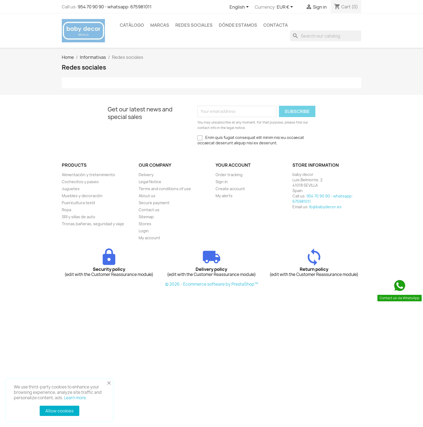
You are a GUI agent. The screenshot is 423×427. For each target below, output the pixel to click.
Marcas (159, 25)
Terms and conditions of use (165, 188)
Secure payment (154, 202)
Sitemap (146, 216)
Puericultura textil (78, 202)
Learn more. (75, 398)
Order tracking (229, 174)
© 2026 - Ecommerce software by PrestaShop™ (211, 284)
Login (144, 230)
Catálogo (132, 25)
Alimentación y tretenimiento (88, 174)
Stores (145, 223)
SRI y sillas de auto (78, 216)
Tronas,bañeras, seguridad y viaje (93, 223)
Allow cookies (59, 411)
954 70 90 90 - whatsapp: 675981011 (115, 7)
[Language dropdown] (240, 7)
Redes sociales (194, 25)
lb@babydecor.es (325, 206)
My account (149, 237)
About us (147, 195)
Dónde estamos (238, 25)
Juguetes (71, 188)
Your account (233, 165)
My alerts (224, 195)
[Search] (325, 35)
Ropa (66, 209)
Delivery (146, 174)
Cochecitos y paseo (80, 181)
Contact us (149, 209)
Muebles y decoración (82, 195)
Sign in (222, 181)
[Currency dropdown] (286, 7)
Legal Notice (150, 181)
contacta (275, 25)
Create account (230, 188)
